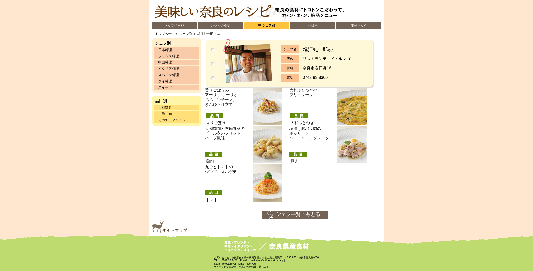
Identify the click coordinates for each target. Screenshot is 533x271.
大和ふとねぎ (302, 123)
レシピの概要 (220, 25)
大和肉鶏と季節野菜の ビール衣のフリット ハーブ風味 (225, 133)
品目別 (313, 25)
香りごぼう (216, 123)
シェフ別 (268, 25)
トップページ (174, 25)
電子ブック (359, 25)
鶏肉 (210, 161)
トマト (212, 200)
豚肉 (294, 161)
